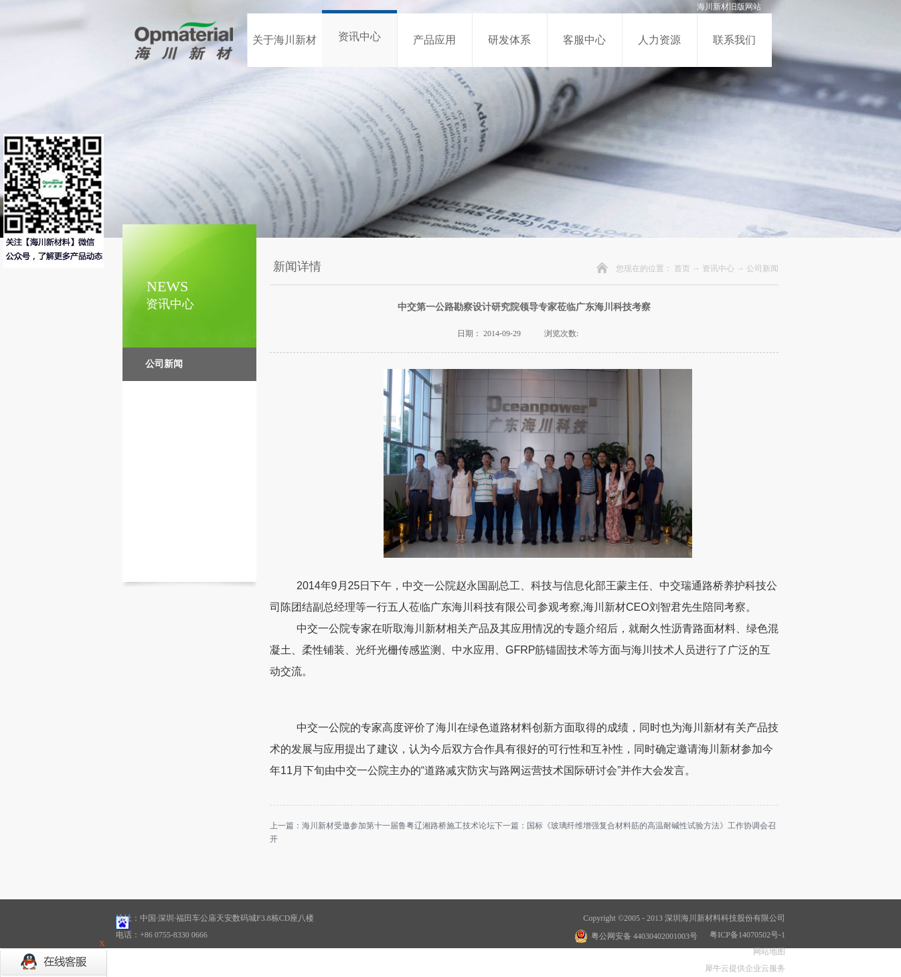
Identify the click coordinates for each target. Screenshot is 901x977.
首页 (682, 268)
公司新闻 (762, 268)
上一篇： (382, 825)
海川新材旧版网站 (729, 6)
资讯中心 (718, 268)
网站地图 (767, 951)
